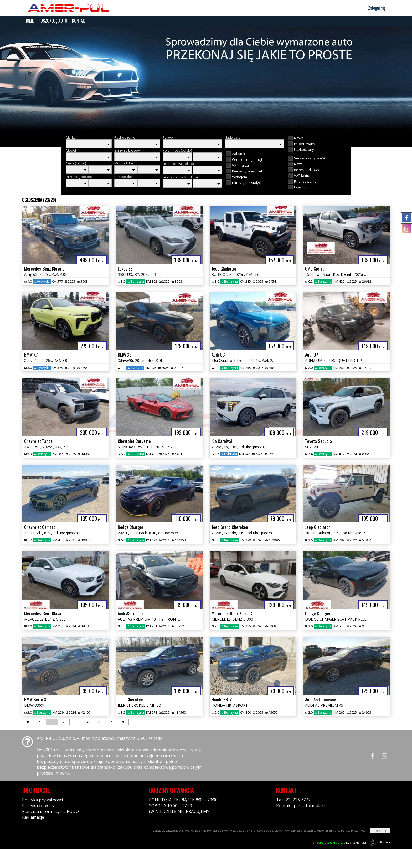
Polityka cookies (38, 805)
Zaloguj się (374, 8)
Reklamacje (33, 817)
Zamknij (380, 831)
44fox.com (379, 842)
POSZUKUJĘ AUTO (52, 21)
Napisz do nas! (338, 843)
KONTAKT (79, 21)
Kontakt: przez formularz (301, 805)
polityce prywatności (353, 830)
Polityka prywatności (42, 800)
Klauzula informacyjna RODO (50, 811)
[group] (206, 78)
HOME (29, 21)
